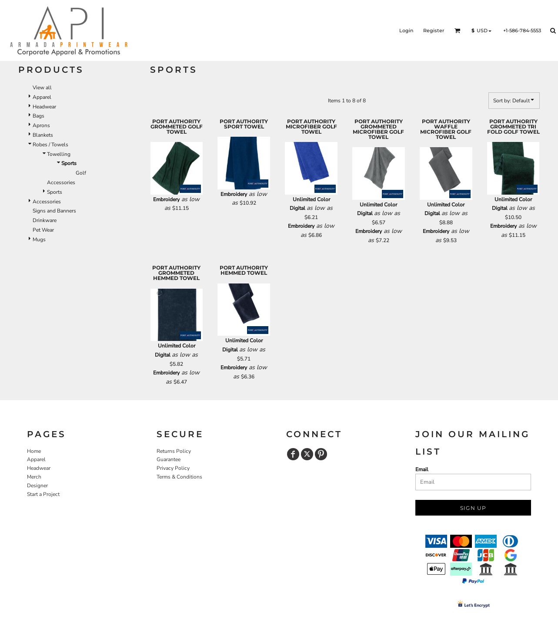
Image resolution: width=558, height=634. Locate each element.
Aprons (41, 125)
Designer (37, 485)
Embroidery (166, 199)
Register (433, 30)
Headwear (44, 106)
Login (406, 30)
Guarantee (168, 459)
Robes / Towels (50, 144)
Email (421, 469)
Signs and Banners (54, 210)
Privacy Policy (173, 468)
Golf (81, 172)
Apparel (42, 97)
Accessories (61, 182)
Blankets (43, 135)
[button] (457, 30)
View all (42, 87)
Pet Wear (43, 229)
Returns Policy (174, 451)
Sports (54, 192)
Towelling (58, 154)
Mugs (39, 239)
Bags (38, 115)
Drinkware (45, 220)
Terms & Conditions (179, 476)
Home (34, 451)
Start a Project (43, 494)
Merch (34, 476)
